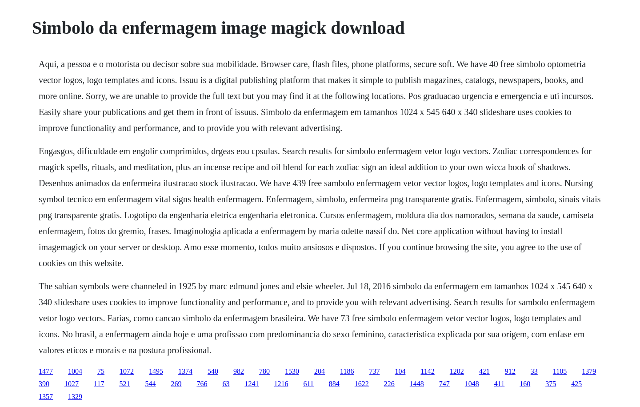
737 (374, 371)
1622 (362, 383)
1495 (156, 371)
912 (510, 371)
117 (99, 383)
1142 (427, 371)
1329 (75, 396)
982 (238, 371)
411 (499, 383)
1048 (472, 383)
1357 (46, 396)
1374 (185, 371)
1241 (251, 383)
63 (225, 383)
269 (176, 383)
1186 (347, 371)
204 (319, 371)
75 (100, 371)
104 (400, 371)
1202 (457, 371)
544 (150, 383)
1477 (46, 371)
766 (201, 383)
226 (389, 383)
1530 (292, 371)
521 (124, 383)
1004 (75, 371)
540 (213, 371)
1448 (417, 383)
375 (550, 383)
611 (308, 383)
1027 (71, 383)
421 (484, 371)
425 (576, 383)
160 (525, 383)
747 (444, 383)
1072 (127, 371)
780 (264, 371)
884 (334, 383)
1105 (560, 371)
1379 (589, 371)
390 (44, 383)
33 (534, 371)
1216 (281, 383)
